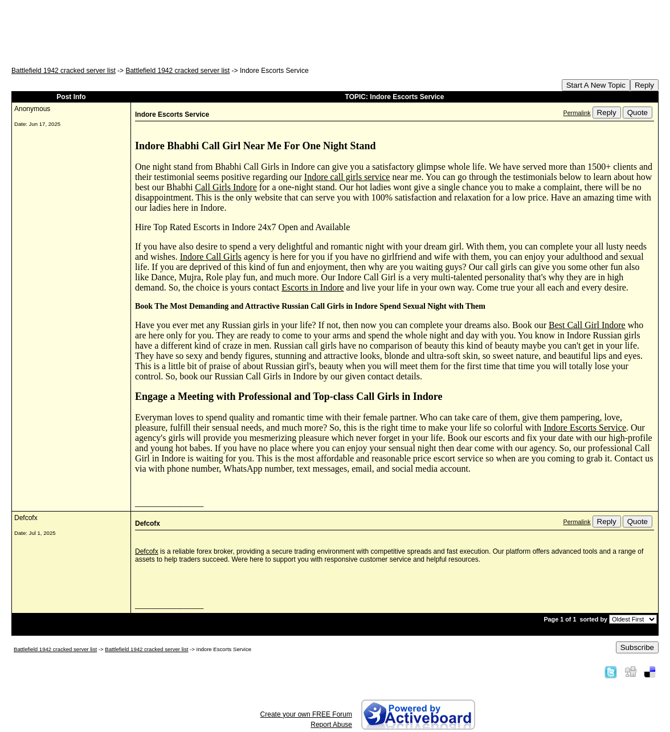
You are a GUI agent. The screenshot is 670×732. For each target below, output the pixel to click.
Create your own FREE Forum (306, 714)
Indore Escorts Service (585, 427)
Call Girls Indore (225, 187)
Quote (637, 112)
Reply (644, 85)
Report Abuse (331, 725)
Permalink (577, 112)
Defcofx (146, 551)
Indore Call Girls (211, 256)
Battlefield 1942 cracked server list (63, 71)
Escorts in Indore (312, 287)
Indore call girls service (347, 177)
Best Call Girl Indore (587, 325)
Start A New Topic (596, 85)
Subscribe (637, 647)
